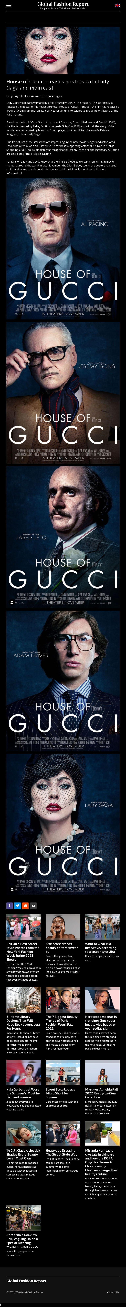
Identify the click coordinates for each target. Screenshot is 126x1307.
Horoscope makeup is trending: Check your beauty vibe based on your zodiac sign (101, 1022)
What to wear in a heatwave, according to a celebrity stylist (100, 947)
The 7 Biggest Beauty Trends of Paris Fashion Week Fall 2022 (62, 1022)
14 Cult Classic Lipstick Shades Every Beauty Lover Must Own (23, 1154)
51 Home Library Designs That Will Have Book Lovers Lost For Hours (23, 1022)
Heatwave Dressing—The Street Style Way (62, 1152)
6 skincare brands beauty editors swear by (62, 947)
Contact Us (113, 1292)
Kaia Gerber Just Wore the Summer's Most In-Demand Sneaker (23, 1093)
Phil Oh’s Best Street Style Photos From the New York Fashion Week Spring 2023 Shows (22, 951)
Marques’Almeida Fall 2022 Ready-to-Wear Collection (101, 1093)
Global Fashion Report (63, 4)
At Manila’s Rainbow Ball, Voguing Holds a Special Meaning (22, 1239)
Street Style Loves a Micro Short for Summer (60, 1093)
